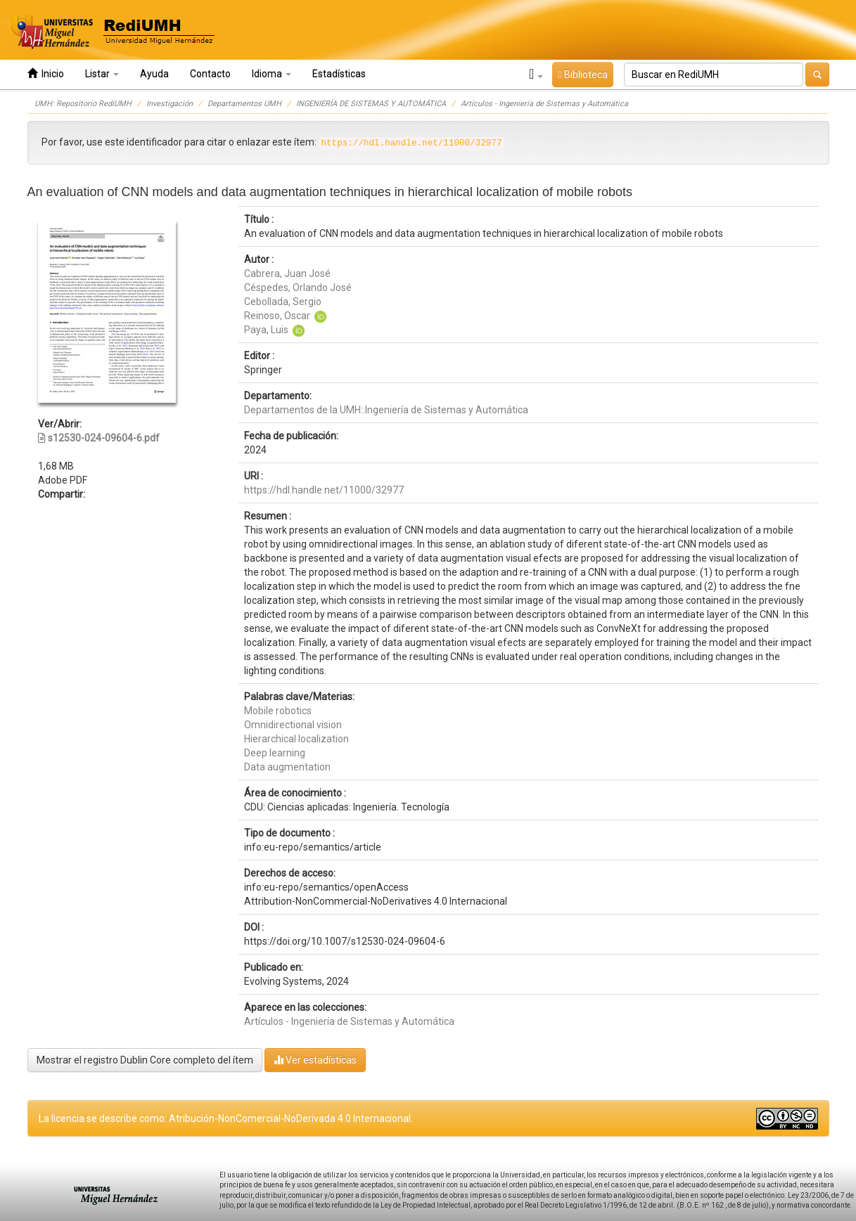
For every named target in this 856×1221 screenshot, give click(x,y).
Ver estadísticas (315, 1060)
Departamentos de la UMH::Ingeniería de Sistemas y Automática (386, 409)
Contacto (210, 73)
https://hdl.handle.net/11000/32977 (324, 490)
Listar (102, 73)
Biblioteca (582, 74)
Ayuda (154, 73)
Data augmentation (287, 767)
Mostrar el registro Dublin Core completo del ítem (145, 1060)
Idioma (271, 73)
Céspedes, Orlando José (298, 287)
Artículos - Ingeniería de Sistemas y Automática (544, 103)
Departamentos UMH (244, 103)
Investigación (169, 103)
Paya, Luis (266, 329)
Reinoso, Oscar (277, 315)
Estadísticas (339, 73)
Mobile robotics (278, 710)
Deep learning (274, 752)
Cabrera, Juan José (287, 273)
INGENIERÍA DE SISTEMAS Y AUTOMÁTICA (371, 103)
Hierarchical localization (296, 738)
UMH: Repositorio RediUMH (83, 103)
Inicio (45, 73)
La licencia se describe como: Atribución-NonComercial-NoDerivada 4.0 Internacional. (226, 1118)
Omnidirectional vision (293, 724)
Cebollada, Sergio (282, 301)
